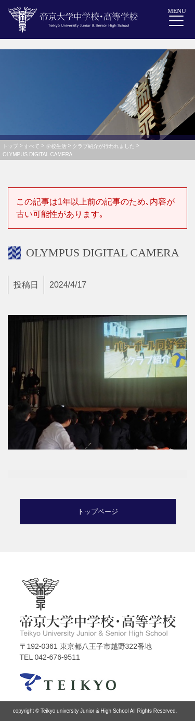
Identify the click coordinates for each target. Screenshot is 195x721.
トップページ (97, 511)
